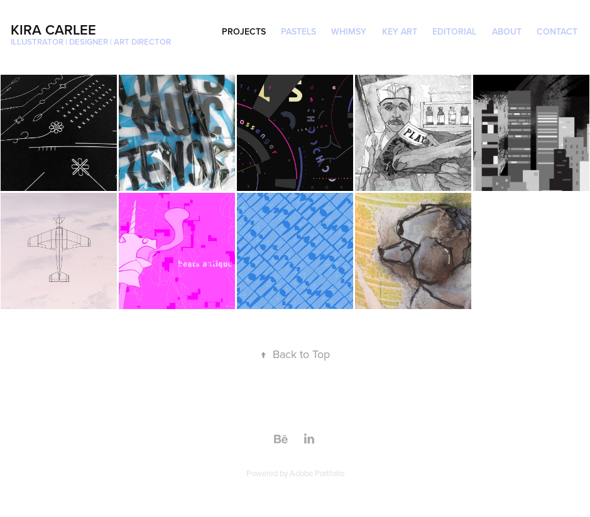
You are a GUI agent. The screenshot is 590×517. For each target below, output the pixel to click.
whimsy (348, 31)
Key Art (399, 31)
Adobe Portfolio (317, 473)
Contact (557, 31)
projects (244, 31)
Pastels (298, 31)
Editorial (454, 31)
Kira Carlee (53, 29)
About (507, 31)
